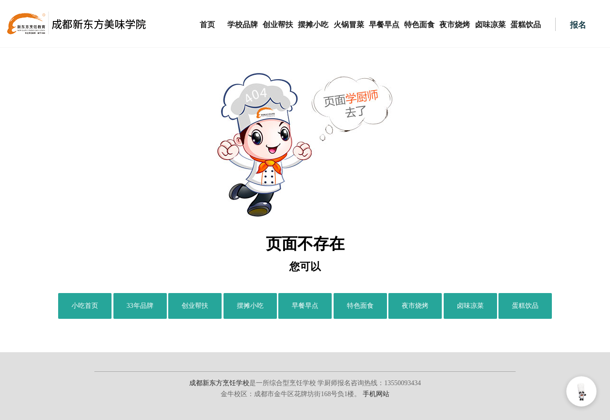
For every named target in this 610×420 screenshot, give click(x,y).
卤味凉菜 (490, 25)
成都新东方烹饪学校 (219, 383)
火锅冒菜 (349, 25)
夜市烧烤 (454, 25)
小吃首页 (84, 305)
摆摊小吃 (313, 25)
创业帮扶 (278, 25)
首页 (207, 25)
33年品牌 (140, 305)
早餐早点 (384, 25)
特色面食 (419, 25)
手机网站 (376, 394)
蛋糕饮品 (525, 25)
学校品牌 (242, 25)
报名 (578, 25)
